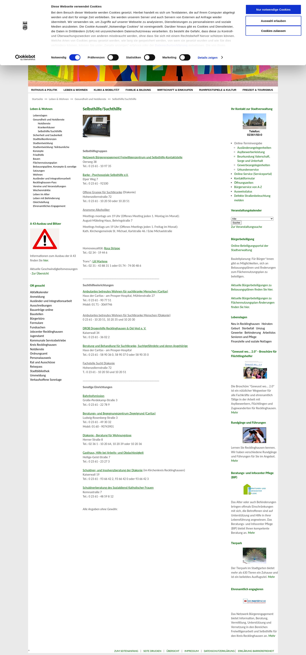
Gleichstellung (41, 202)
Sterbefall (248, 328)
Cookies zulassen (273, 32)
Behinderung (253, 332)
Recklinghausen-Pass (44, 182)
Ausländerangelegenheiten (254, 148)
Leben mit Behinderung (46, 198)
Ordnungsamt (38, 353)
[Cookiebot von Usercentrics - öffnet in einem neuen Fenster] (25, 59)
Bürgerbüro (37, 318)
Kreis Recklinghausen (43, 345)
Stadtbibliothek (39, 371)
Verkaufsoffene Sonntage (46, 379)
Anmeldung (37, 297)
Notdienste (44, 123)
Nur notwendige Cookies (273, 11)
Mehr (234, 412)
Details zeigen (207, 59)
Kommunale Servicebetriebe (48, 340)
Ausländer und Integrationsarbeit (52, 178)
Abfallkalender (39, 292)
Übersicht (172, 651)
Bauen (36, 158)
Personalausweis (40, 358)
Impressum (191, 651)
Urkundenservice (248, 169)
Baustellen (36, 314)
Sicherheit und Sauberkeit (47, 135)
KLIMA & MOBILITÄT (106, 89)
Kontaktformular (244, 178)
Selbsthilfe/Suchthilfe (124, 99)
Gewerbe (237, 332)
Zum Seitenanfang (126, 651)
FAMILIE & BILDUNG (138, 89)
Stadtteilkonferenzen (44, 139)
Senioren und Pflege (243, 337)
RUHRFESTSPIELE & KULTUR (217, 89)
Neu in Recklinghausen (245, 324)
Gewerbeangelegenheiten (253, 165)
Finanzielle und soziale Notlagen (251, 341)
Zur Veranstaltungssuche (246, 227)
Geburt (235, 328)
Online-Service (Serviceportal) (253, 174)
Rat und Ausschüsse (42, 362)
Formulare (36, 323)
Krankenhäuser (46, 127)
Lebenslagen (40, 115)
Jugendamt (37, 336)
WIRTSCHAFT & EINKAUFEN (175, 89)
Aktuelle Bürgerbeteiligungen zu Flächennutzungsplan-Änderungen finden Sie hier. (252, 302)
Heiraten (267, 324)
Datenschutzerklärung (171, 47)
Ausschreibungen (41, 305)
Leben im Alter (41, 194)
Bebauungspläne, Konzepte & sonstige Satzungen (54, 168)
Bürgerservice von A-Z (248, 187)
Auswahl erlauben (273, 22)
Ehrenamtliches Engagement (49, 206)
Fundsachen (37, 327)
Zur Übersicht (40, 273)
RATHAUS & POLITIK (44, 89)
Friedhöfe (38, 155)
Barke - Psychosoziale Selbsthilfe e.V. (105, 175)
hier (45, 260)
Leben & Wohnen (59, 99)
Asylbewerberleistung (251, 152)
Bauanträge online (41, 310)
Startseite (37, 99)
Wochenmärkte (42, 190)
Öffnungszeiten (243, 182)
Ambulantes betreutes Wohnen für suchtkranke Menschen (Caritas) (125, 291)
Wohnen (38, 174)
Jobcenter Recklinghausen (46, 331)
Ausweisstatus (243, 191)
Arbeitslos (269, 332)
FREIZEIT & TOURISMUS (258, 89)
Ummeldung (38, 375)
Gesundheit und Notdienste (90, 99)
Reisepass (36, 366)
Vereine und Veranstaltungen (49, 186)
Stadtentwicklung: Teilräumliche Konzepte (51, 149)
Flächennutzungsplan (45, 162)
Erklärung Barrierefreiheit (256, 651)
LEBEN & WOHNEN (76, 89)
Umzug (260, 328)
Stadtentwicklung (43, 143)
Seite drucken (152, 651)
